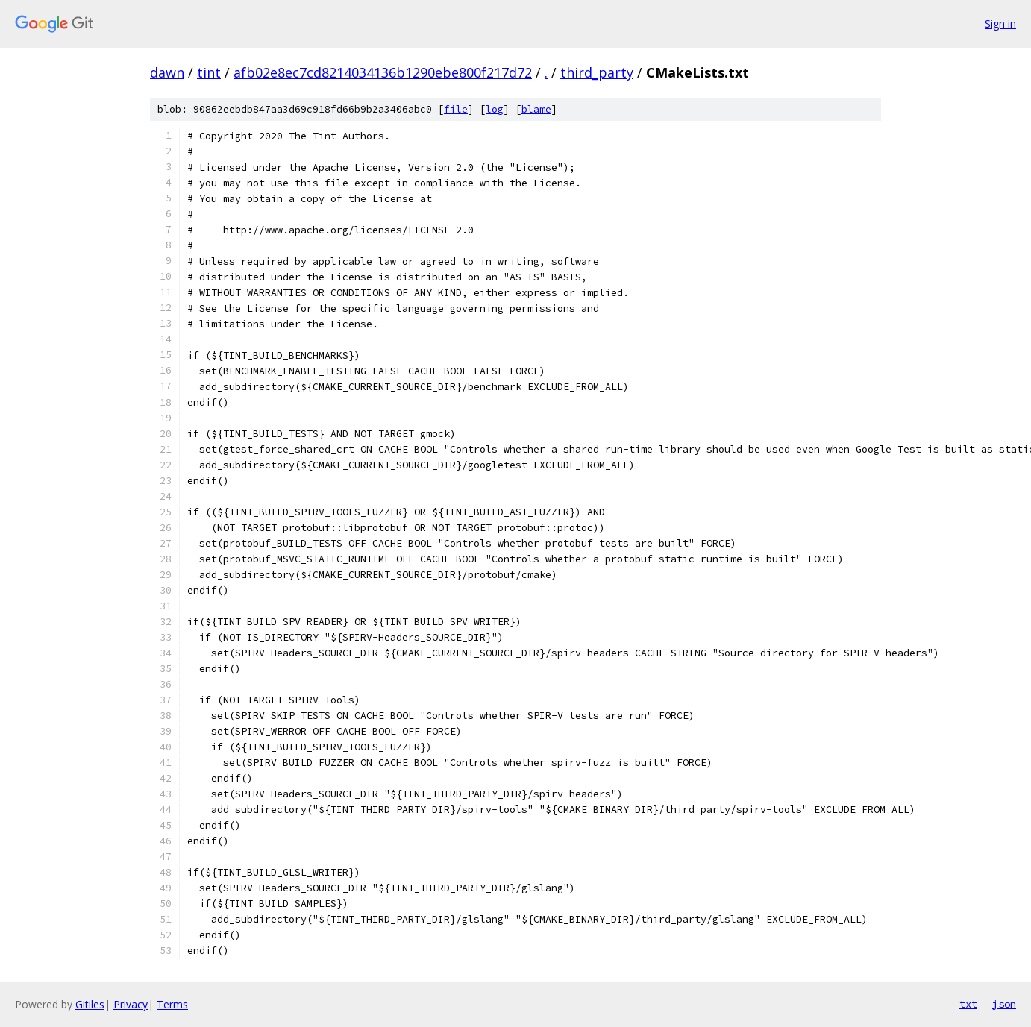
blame (536, 109)
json (1004, 1004)
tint (209, 72)
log (495, 109)
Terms (172, 1004)
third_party (596, 72)
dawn (167, 72)
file (456, 109)
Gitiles (89, 1004)
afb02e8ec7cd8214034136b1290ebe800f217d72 (383, 72)
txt (968, 1004)
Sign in (1000, 23)
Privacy (130, 1004)
